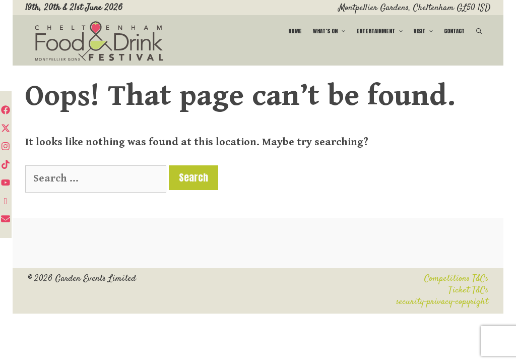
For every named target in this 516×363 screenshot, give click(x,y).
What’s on (332, 31)
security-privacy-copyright (442, 302)
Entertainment (382, 31)
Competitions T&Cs (456, 278)
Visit (426, 31)
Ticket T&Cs (468, 290)
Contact (454, 31)
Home (295, 31)
